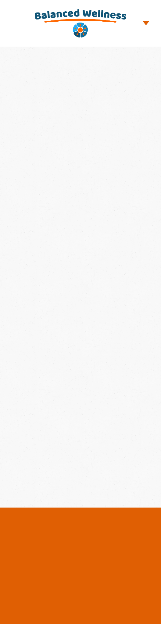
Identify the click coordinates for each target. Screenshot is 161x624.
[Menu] (146, 23)
